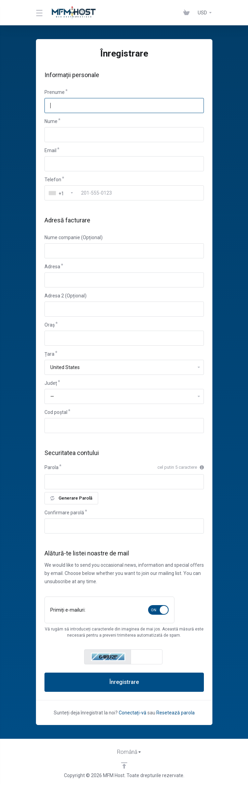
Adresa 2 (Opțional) (65, 295)
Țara (49, 354)
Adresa (52, 266)
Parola (51, 467)
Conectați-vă (132, 712)
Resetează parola (175, 712)
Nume (50, 121)
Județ (50, 383)
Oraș (49, 325)
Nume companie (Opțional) (73, 237)
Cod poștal (55, 412)
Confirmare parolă (64, 512)
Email (50, 150)
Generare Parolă (71, 498)
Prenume (54, 92)
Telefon (52, 179)
